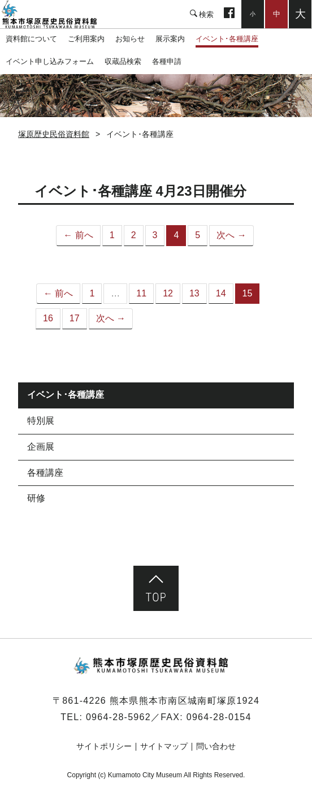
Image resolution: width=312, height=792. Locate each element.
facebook (229, 14)
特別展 (40, 420)
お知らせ (130, 39)
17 (75, 318)
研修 (36, 498)
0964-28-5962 (118, 717)
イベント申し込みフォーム (50, 61)
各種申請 (166, 61)
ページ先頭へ (156, 588)
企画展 (40, 446)
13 (194, 293)
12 (168, 293)
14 (221, 293)
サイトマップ (164, 746)
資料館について (31, 39)
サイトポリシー (104, 746)
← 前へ (78, 235)
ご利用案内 (86, 39)
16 (48, 318)
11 (141, 293)
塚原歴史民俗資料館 (56, 14)
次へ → (231, 235)
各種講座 (45, 472)
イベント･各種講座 (227, 39)
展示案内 (170, 39)
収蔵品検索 (123, 61)
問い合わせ (216, 746)
